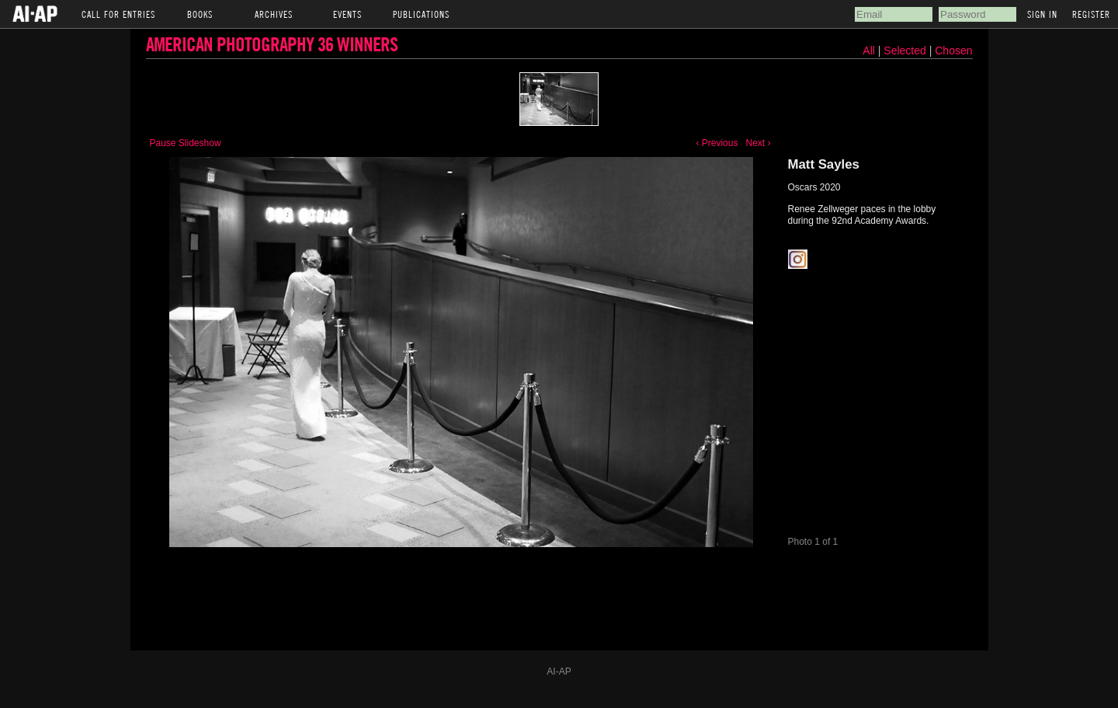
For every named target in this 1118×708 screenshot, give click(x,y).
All (869, 50)
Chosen (953, 50)
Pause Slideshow (185, 143)
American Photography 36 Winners (272, 44)
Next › (757, 143)
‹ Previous (717, 143)
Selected (906, 50)
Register (1091, 14)
